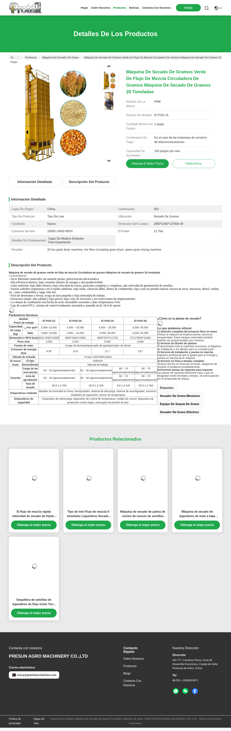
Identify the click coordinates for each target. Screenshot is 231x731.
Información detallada (34, 182)
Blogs (127, 673)
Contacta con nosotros (132, 683)
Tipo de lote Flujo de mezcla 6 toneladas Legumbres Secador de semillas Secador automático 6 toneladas (88, 514)
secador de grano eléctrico (179, 412)
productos (119, 7)
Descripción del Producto (89, 182)
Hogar (84, 7)
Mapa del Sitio (39, 721)
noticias (134, 7)
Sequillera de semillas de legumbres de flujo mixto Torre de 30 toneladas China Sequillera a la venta (33, 602)
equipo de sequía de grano (179, 404)
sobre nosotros (100, 7)
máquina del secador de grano (60, 57)
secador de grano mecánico (180, 395)
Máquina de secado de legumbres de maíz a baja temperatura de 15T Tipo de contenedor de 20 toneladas (197, 514)
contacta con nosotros (156, 7)
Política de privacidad (15, 721)
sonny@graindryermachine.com (34, 675)
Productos (31, 57)
